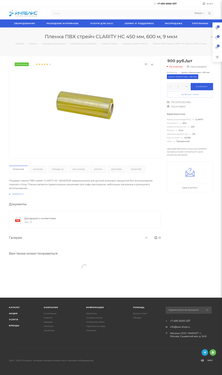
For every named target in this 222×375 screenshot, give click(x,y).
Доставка (116, 169)
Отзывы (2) (58, 169)
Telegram (205, 352)
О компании (50, 313)
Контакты (48, 326)
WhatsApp (213, 352)
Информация (95, 307)
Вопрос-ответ (140, 313)
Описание (18, 169)
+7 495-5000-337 (167, 3)
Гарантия (136, 169)
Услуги (13, 319)
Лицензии (49, 330)
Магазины (91, 313)
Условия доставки (95, 322)
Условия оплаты (94, 317)
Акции (13, 313)
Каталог (14, 307)
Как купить (79, 169)
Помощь (138, 307)
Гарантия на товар (95, 326)
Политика (91, 330)
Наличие (38, 169)
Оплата (98, 169)
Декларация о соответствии (40, 218)
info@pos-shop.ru (180, 326)
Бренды (14, 325)
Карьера (48, 322)
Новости (48, 317)
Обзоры (137, 317)
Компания (51, 307)
